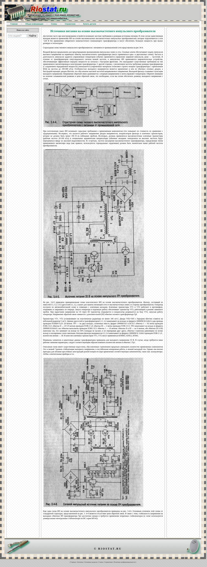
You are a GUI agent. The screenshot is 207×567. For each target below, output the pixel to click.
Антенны (80, 562)
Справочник (108, 562)
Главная (73, 562)
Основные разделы (90, 562)
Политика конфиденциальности (125, 562)
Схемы (100, 562)
